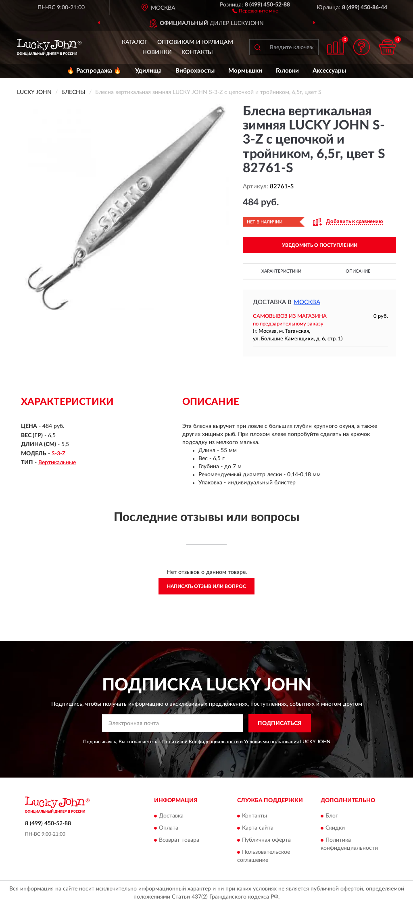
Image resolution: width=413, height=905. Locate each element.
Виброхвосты (195, 71)
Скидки (335, 828)
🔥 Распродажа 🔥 (94, 71)
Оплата (168, 828)
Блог (331, 816)
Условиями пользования (271, 741)
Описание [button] (358, 271)
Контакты (197, 52)
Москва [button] (307, 302)
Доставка (171, 816)
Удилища (148, 71)
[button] (255, 10)
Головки (287, 71)
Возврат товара (179, 840)
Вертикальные (57, 462)
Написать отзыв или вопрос (206, 586)
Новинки (157, 52)
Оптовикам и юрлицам (195, 42)
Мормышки (245, 71)
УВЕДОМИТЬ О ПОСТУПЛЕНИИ (319, 245)
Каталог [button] (135, 42)
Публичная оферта (266, 840)
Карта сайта (257, 828)
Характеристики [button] (281, 271)
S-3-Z (58, 454)
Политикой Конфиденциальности (200, 741)
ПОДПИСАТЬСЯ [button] (280, 723)
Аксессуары (329, 71)
